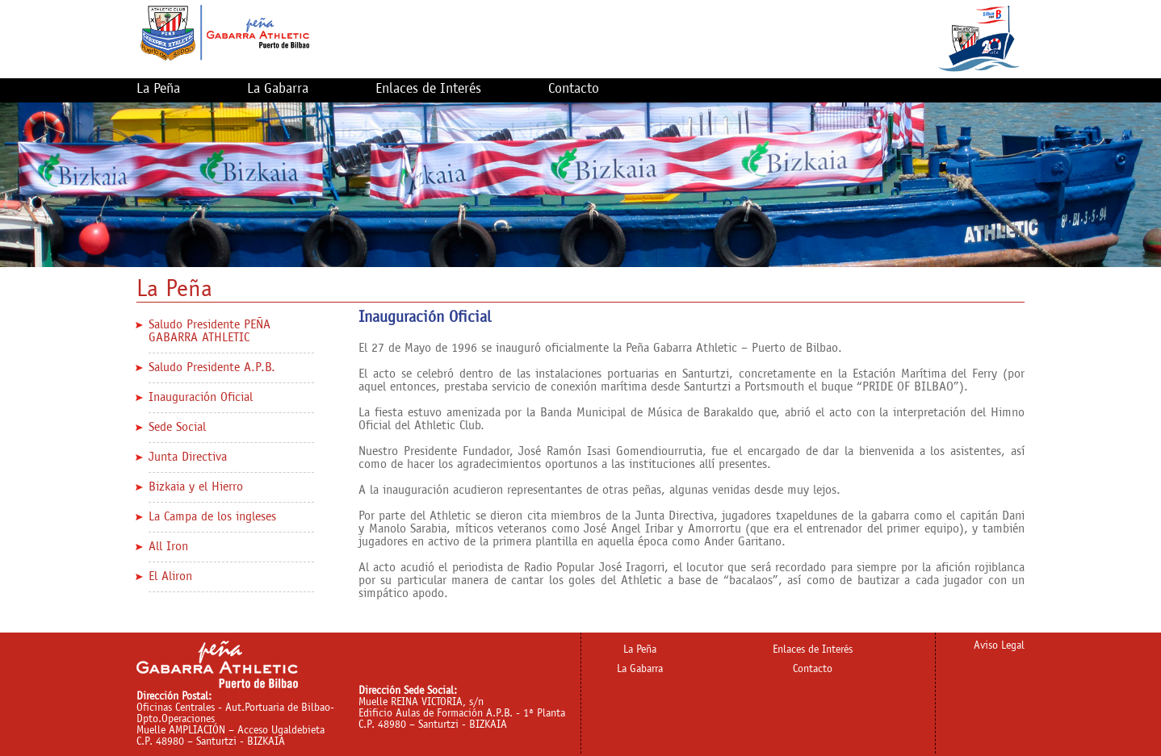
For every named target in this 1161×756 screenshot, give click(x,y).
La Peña (158, 89)
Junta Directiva (188, 457)
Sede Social (177, 427)
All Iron (168, 547)
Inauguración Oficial (201, 397)
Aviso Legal (999, 646)
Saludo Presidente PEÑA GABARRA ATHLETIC (209, 331)
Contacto (573, 89)
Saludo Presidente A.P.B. (212, 367)
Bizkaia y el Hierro (196, 487)
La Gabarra (277, 89)
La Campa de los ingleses (212, 517)
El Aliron (170, 576)
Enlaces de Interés (428, 89)
